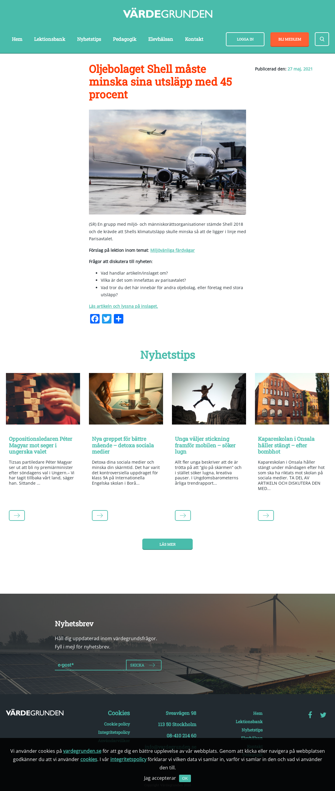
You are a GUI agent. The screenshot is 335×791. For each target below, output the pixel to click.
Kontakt (194, 39)
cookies (88, 759)
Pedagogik (124, 39)
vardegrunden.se (82, 751)
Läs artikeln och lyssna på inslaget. (123, 306)
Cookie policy (117, 724)
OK (185, 778)
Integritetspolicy (114, 732)
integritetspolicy (128, 759)
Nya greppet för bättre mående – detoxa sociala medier (123, 445)
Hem (17, 39)
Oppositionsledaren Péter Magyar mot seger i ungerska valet (40, 445)
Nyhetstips (89, 39)
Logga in (245, 39)
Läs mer (167, 544)
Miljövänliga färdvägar (172, 250)
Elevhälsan (160, 39)
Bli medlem (289, 39)
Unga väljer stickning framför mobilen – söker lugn (205, 445)
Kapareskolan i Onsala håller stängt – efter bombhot (286, 445)
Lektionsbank (49, 39)
